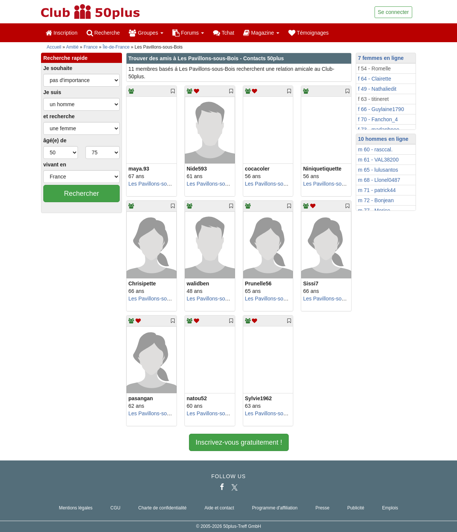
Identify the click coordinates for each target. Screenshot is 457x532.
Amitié (72, 47)
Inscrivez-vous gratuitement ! (238, 442)
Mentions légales (76, 508)
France (90, 47)
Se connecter (393, 12)
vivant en (54, 165)
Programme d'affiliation (274, 508)
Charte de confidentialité (162, 508)
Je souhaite (57, 68)
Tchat (223, 33)
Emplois (390, 508)
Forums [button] (188, 33)
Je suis (52, 92)
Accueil (54, 47)
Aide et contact (219, 508)
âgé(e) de (54, 140)
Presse (322, 508)
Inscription (62, 33)
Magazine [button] (261, 33)
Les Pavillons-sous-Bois (156, 184)
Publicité (355, 508)
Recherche (103, 33)
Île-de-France (116, 47)
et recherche (59, 116)
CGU (115, 508)
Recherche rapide (65, 58)
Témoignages (308, 33)
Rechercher (81, 193)
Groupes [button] (146, 33)
